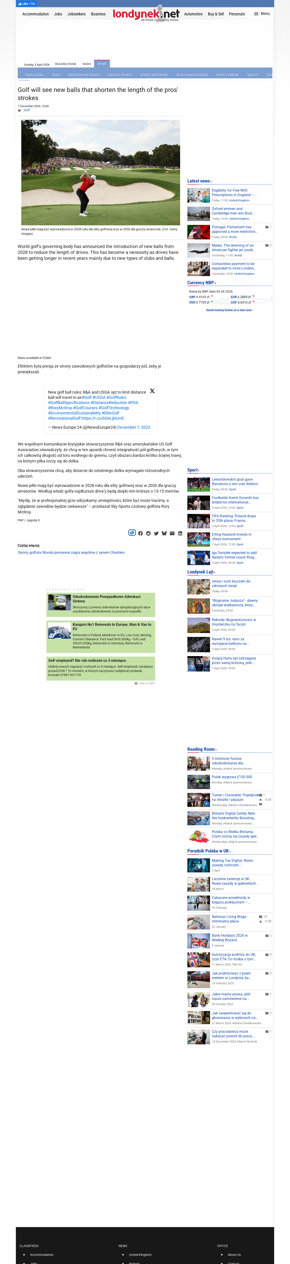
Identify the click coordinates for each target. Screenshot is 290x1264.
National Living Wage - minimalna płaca (230, 919)
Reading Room (201, 749)
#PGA (133, 402)
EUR (234, 297)
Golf (27, 110)
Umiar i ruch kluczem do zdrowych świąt (231, 583)
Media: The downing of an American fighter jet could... (233, 247)
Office (222, 1246)
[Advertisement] (102, 322)
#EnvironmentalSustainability (74, 413)
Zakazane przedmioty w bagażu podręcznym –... (231, 900)
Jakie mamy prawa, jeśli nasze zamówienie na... (231, 996)
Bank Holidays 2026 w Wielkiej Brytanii (230, 937)
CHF (234, 302)
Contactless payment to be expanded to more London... (234, 266)
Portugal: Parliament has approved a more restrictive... (235, 229)
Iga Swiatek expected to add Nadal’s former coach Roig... (234, 555)
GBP (192, 297)
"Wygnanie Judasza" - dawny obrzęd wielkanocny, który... (235, 602)
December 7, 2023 (133, 427)
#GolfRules (116, 397)
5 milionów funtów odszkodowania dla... (229, 760)
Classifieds (28, 1246)
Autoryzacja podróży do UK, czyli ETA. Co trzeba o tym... (234, 956)
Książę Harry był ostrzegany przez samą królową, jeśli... (234, 660)
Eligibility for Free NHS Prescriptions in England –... (234, 192)
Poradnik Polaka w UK (208, 851)
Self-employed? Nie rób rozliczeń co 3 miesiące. (87, 660)
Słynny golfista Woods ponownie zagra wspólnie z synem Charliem (71, 552)
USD (192, 302)
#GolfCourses (85, 407)
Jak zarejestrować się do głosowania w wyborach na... (235, 1015)
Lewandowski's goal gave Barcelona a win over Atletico (235, 481)
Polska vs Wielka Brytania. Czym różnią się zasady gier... (235, 834)
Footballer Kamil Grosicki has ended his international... (235, 500)
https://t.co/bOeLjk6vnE (102, 418)
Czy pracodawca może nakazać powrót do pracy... (233, 1033)
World (233, 237)
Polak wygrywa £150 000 (232, 777)
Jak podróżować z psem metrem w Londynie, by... (231, 975)
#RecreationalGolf (64, 418)
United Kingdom (239, 200)
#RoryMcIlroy (60, 407)
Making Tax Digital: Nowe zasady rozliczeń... (232, 862)
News (122, 1246)
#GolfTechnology (114, 407)
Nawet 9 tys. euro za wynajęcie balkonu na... (230, 641)
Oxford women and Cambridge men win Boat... (233, 211)
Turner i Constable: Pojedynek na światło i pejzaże (235, 797)
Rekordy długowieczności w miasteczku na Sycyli (234, 622)
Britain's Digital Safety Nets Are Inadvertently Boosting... (234, 815)
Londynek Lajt (200, 572)
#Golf (87, 397)
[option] (67, 1256)
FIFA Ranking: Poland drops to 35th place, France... (234, 518)
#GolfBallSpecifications (69, 402)
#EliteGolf (110, 413)
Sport (192, 470)
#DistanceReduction (109, 402)
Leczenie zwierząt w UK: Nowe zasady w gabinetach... (235, 881)
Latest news (198, 181)
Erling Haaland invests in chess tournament (231, 536)
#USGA (99, 397)
